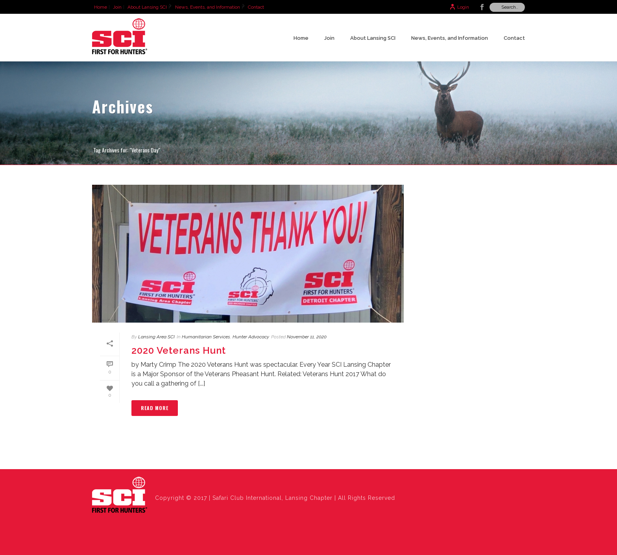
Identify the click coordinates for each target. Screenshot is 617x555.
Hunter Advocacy (251, 337)
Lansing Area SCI (156, 337)
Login (459, 7)
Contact (514, 38)
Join (329, 38)
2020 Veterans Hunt (178, 350)
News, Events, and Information (449, 38)
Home (301, 38)
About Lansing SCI (372, 38)
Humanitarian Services (206, 337)
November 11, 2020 (307, 337)
